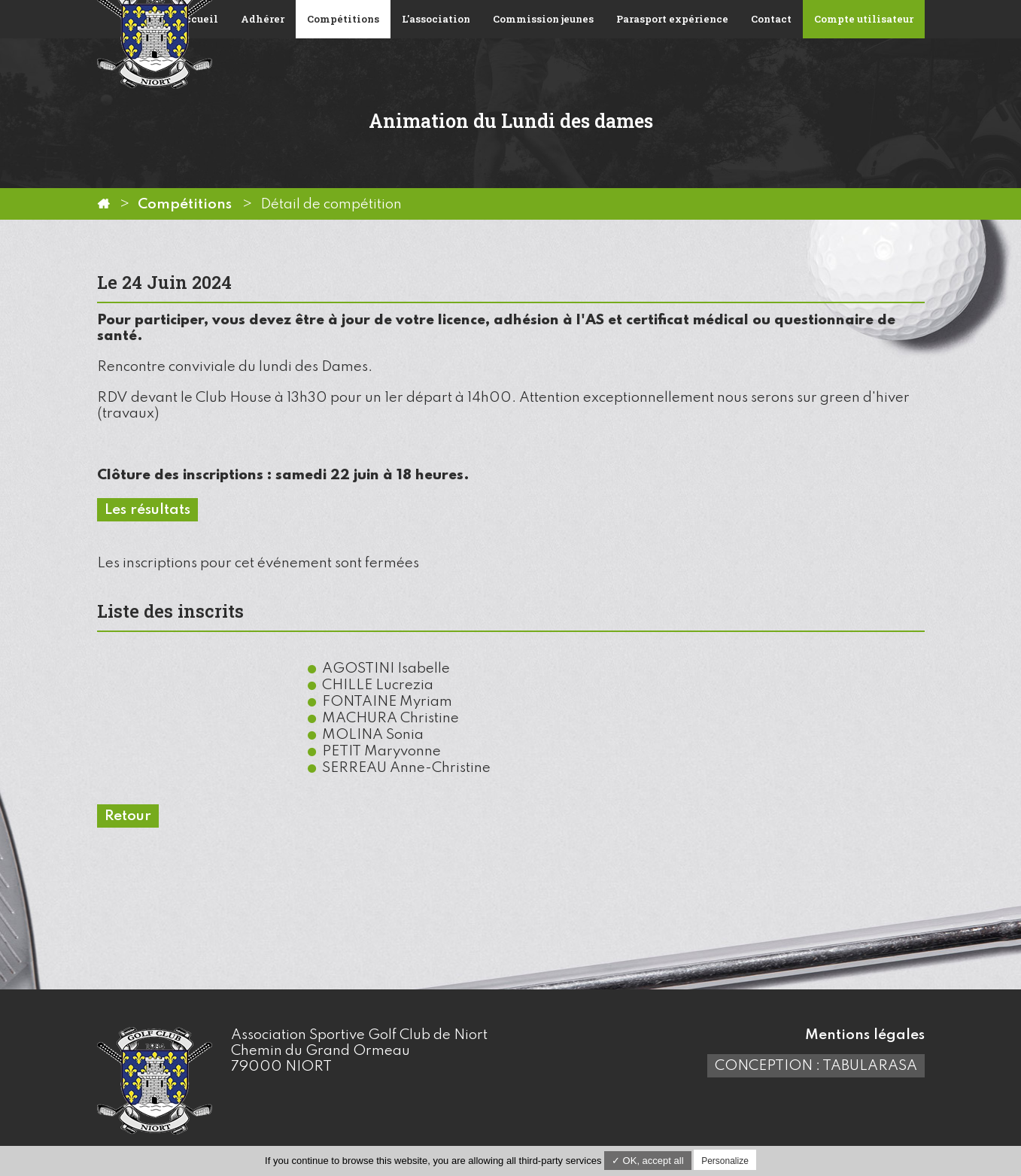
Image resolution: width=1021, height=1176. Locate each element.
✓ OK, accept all (648, 1160)
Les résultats (147, 510)
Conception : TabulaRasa (816, 1066)
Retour (128, 816)
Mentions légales (865, 1035)
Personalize (725, 1161)
